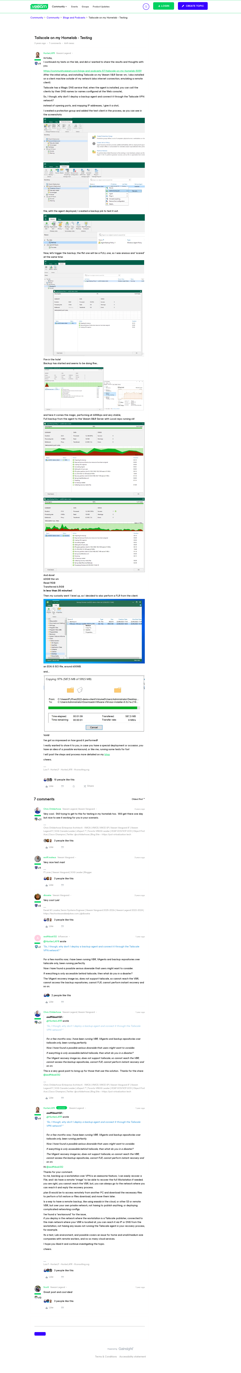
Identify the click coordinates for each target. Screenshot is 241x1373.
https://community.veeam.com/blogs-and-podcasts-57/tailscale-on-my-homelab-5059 (92, 71)
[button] (193, 6)
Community (36, 18)
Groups (85, 6)
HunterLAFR (49, 53)
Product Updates (101, 6)
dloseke (47, 895)
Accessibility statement (132, 1356)
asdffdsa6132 (50, 936)
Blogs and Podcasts (74, 18)
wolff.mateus (49, 857)
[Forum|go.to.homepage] (39, 6)
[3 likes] (58, 841)
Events (74, 6)
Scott (46, 1287)
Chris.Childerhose (52, 809)
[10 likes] (58, 780)
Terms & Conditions (106, 1356)
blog (107, 754)
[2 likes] (57, 995)
